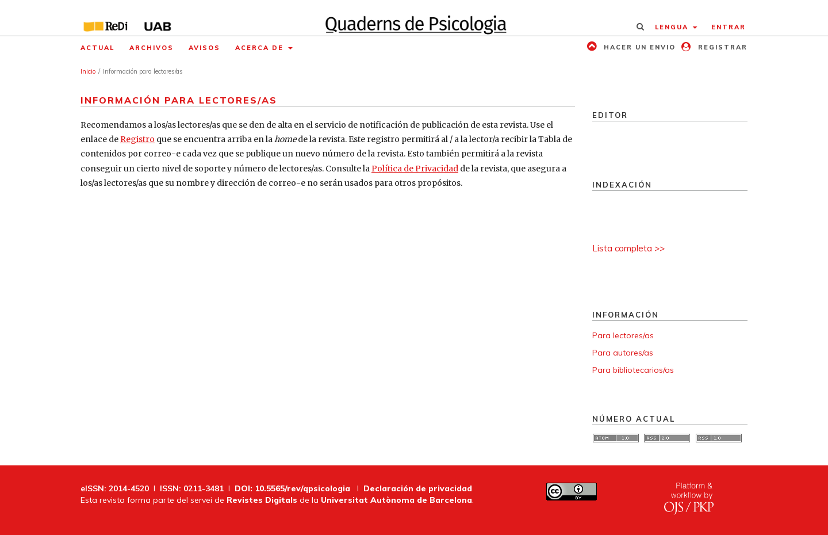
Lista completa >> (628, 248)
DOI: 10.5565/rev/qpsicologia (292, 488)
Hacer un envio (638, 47)
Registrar (721, 47)
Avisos (204, 48)
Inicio (87, 71)
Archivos (151, 48)
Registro (137, 139)
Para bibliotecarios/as (633, 370)
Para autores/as (622, 352)
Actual (97, 48)
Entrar (728, 27)
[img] (414, 18)
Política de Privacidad (414, 168)
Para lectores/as (623, 335)
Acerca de (260, 48)
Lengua (673, 27)
